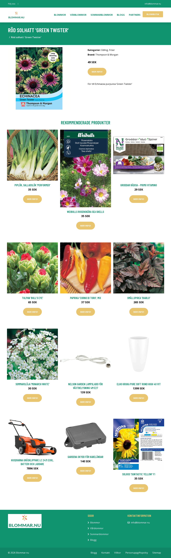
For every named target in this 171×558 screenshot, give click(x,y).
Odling (104, 50)
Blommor (60, 14)
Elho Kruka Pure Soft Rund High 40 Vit (139, 384)
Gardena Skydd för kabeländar (85, 457)
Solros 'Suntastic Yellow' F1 (138, 474)
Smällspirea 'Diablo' (138, 298)
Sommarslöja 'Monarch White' (32, 384)
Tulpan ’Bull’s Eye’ (32, 298)
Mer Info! (97, 71)
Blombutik (153, 14)
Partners (134, 14)
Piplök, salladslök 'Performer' (32, 185)
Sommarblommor (102, 14)
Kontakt (105, 552)
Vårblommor (78, 14)
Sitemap (156, 552)
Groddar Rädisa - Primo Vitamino (138, 185)
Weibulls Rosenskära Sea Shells (85, 211)
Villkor (117, 552)
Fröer (112, 50)
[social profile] (18, 3)
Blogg (121, 14)
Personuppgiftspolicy (136, 552)
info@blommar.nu (153, 3)
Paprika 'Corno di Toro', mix (85, 298)
